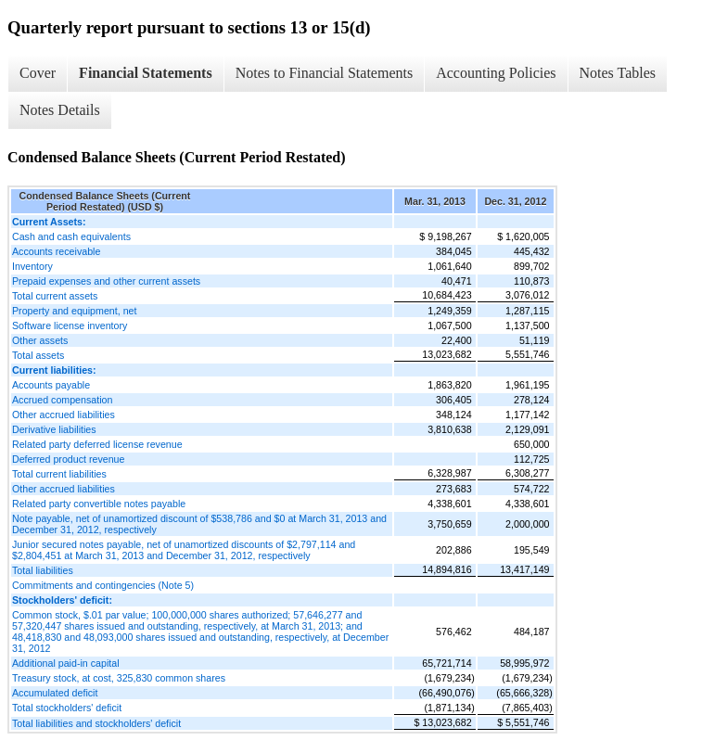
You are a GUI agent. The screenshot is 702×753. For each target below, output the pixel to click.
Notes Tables (618, 73)
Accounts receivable (56, 251)
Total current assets (54, 295)
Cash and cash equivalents (71, 236)
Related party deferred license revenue (97, 444)
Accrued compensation (62, 399)
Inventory (32, 266)
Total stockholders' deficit (66, 707)
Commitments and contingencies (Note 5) (103, 585)
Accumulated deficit (54, 692)
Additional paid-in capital (66, 663)
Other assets (40, 340)
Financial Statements (145, 73)
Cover (37, 73)
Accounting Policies (495, 73)
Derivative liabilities (54, 429)
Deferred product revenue (68, 459)
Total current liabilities (59, 473)
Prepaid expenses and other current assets (106, 281)
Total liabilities (42, 570)
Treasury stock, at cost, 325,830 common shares (118, 677)
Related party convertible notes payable (98, 503)
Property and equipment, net (74, 310)
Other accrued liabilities (63, 414)
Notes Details (59, 110)
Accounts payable (51, 384)
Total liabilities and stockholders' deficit (96, 723)
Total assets (38, 355)
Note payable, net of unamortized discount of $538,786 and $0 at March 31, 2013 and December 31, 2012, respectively (199, 524)
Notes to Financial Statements (325, 73)
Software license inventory (69, 325)
